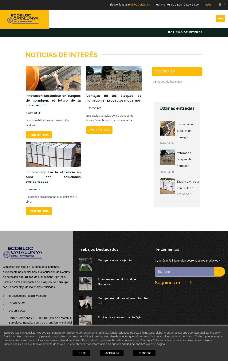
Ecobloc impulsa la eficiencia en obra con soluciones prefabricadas (53, 177)
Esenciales (111, 353)
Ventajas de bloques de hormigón (184, 159)
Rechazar (144, 353)
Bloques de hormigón (167, 81)
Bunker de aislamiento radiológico (120, 317)
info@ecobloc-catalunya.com (27, 295)
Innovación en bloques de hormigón (185, 131)
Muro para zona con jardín (115, 260)
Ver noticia (39, 134)
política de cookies (133, 344)
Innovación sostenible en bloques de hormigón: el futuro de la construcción (53, 100)
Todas (81, 353)
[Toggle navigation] (220, 18)
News (208, 4)
